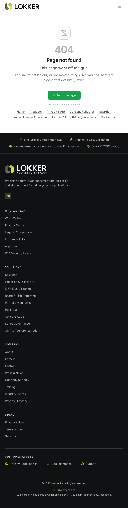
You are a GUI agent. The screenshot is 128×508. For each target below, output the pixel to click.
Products (35, 111)
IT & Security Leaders (19, 253)
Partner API (59, 117)
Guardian (105, 111)
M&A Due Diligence (18, 288)
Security (10, 436)
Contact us (108, 117)
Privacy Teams (15, 225)
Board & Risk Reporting (20, 295)
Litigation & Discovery (19, 281)
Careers (10, 359)
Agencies (11, 246)
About (9, 352)
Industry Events (15, 394)
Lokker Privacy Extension (29, 117)
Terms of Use (14, 429)
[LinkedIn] (8, 196)
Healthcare (12, 309)
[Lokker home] (22, 6)
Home (21, 111)
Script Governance (17, 323)
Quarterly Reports (17, 380)
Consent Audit (14, 316)
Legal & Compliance (18, 232)
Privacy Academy (84, 117)
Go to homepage (64, 95)
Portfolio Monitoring (18, 302)
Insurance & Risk (16, 239)
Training (10, 387)
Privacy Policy (14, 422)
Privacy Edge (56, 111)
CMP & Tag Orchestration (22, 330)
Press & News (14, 373)
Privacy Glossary (16, 401)
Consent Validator (82, 111)
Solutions (11, 274)
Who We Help (14, 218)
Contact (10, 366)
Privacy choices (64, 489)
